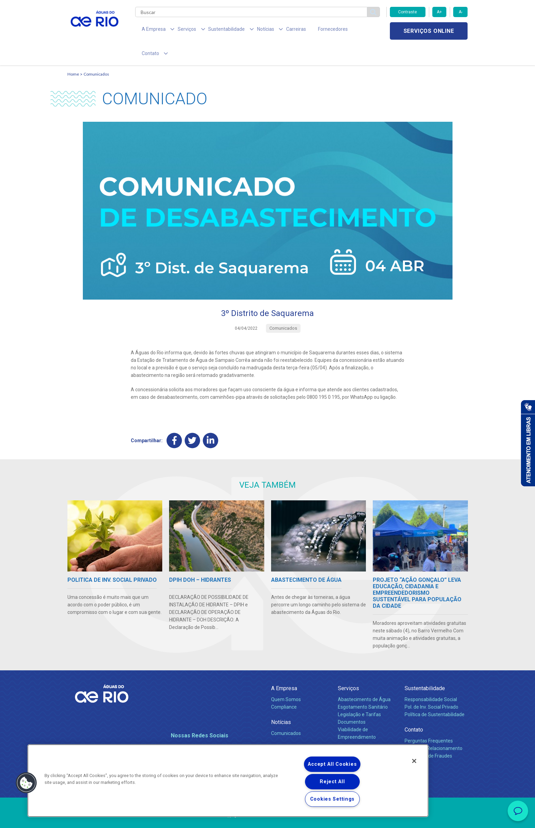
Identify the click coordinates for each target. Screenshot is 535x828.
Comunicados (96, 53)
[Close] (414, 760)
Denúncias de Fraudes (428, 735)
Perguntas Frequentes (429, 720)
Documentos (352, 701)
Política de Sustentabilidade (434, 693)
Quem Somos (286, 678)
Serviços (348, 667)
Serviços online (429, 31)
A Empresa (284, 667)
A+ (439, 12)
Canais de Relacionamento (433, 727)
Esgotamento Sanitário (363, 686)
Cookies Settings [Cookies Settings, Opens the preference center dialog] (332, 799)
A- (460, 12)
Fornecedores (308, 31)
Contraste (407, 12)
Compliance (284, 686)
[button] (26, 783)
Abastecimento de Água (364, 678)
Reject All (332, 782)
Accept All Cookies (332, 764)
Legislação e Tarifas (359, 693)
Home (73, 53)
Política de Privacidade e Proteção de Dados (267, 817)
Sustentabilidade (425, 667)
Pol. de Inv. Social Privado (431, 686)
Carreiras (275, 31)
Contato (414, 709)
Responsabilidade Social (431, 678)
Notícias (281, 701)
